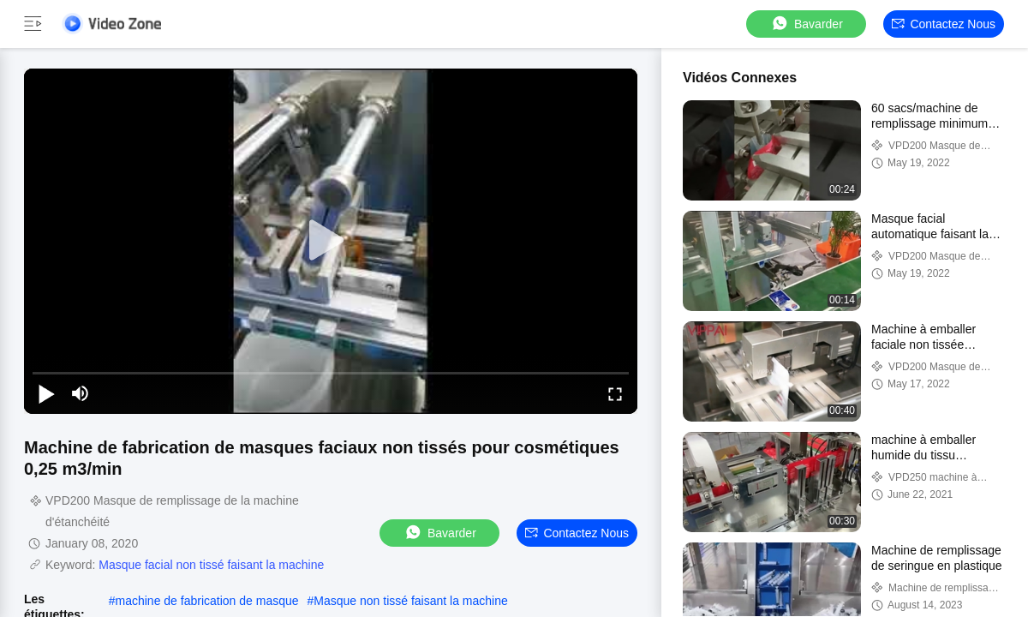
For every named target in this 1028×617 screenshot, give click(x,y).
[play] (330, 240)
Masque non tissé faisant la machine (410, 601)
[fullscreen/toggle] (615, 393)
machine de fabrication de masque (207, 601)
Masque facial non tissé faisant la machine (211, 565)
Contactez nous (943, 24)
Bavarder (806, 24)
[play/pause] (46, 393)
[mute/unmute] (80, 393)
